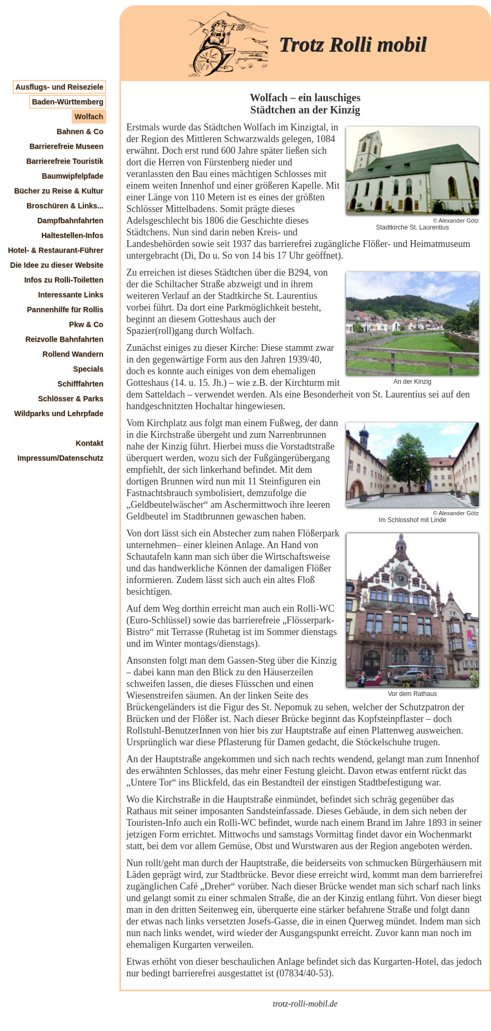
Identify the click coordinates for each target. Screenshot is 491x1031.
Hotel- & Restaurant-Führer (56, 250)
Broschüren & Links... (65, 205)
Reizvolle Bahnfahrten (64, 339)
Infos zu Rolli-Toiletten (64, 280)
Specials (88, 369)
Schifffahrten (80, 384)
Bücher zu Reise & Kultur (59, 191)
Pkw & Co (86, 324)
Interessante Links (71, 294)
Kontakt (90, 443)
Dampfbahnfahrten (70, 220)
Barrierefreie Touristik (64, 161)
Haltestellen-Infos (72, 235)
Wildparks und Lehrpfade (59, 413)
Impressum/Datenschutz (61, 458)
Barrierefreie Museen (66, 146)
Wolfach (88, 116)
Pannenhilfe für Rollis (65, 309)
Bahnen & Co (80, 131)
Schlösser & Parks (71, 398)
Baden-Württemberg (68, 102)
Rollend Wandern (73, 354)
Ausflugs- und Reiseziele (59, 87)
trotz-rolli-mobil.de (305, 1003)
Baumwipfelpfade (73, 176)
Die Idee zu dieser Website (57, 265)
